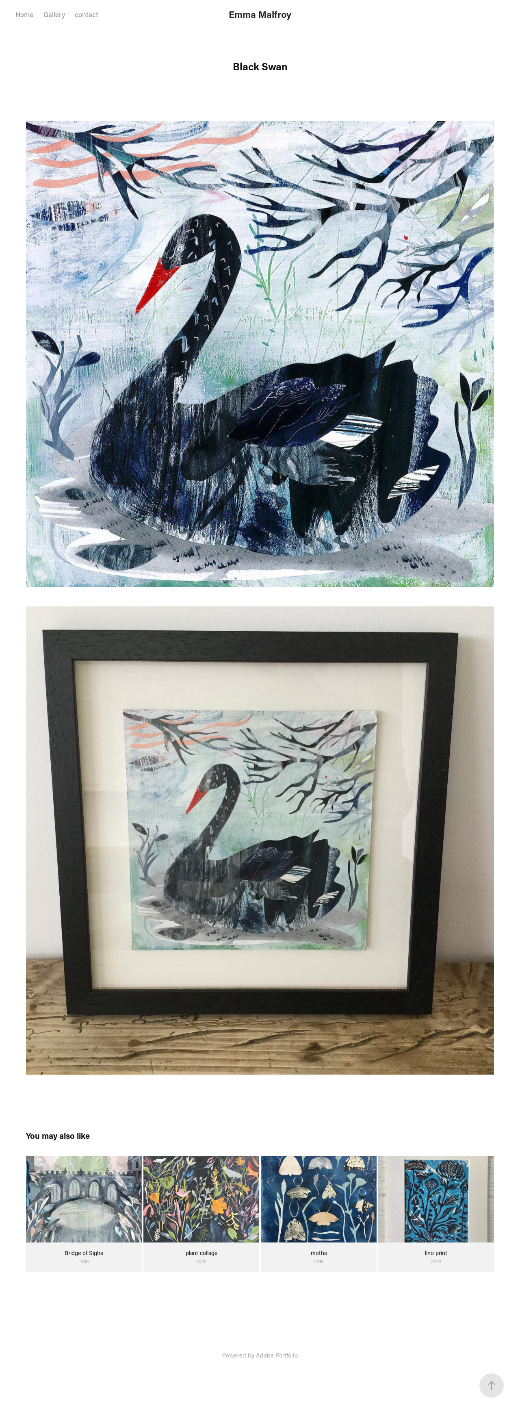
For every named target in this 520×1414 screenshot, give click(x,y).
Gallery (54, 14)
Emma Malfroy (260, 14)
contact (86, 14)
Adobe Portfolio (277, 1355)
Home (24, 14)
